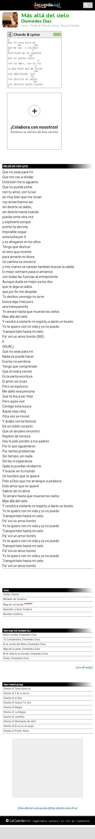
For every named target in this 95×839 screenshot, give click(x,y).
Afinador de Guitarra (14, 599)
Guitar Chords (11, 594)
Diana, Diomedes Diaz (16, 658)
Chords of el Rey (12, 698)
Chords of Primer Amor (16, 730)
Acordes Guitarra (13, 614)
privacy (54, 820)
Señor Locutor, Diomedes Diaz (20, 634)
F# (32, 76)
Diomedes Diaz (36, 21)
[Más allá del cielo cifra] (63, 808)
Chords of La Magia (14, 712)
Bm (19, 45)
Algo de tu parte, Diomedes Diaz (21, 649)
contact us (83, 820)
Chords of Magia (12, 707)
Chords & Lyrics (27, 34)
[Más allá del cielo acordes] (34, 808)
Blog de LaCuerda (17, 604)
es (62, 820)
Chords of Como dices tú (17, 688)
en (68, 820)
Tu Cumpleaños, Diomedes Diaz (21, 639)
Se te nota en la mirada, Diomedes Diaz (25, 653)
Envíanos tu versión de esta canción (34, 119)
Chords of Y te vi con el (16, 693)
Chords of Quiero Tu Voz (17, 702)
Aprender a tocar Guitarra (17, 609)
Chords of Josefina (13, 716)
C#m (36, 45)
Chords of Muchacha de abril (19, 721)
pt (73, 820)
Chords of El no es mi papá (18, 726)
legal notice (40, 820)
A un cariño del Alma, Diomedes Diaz (24, 644)
